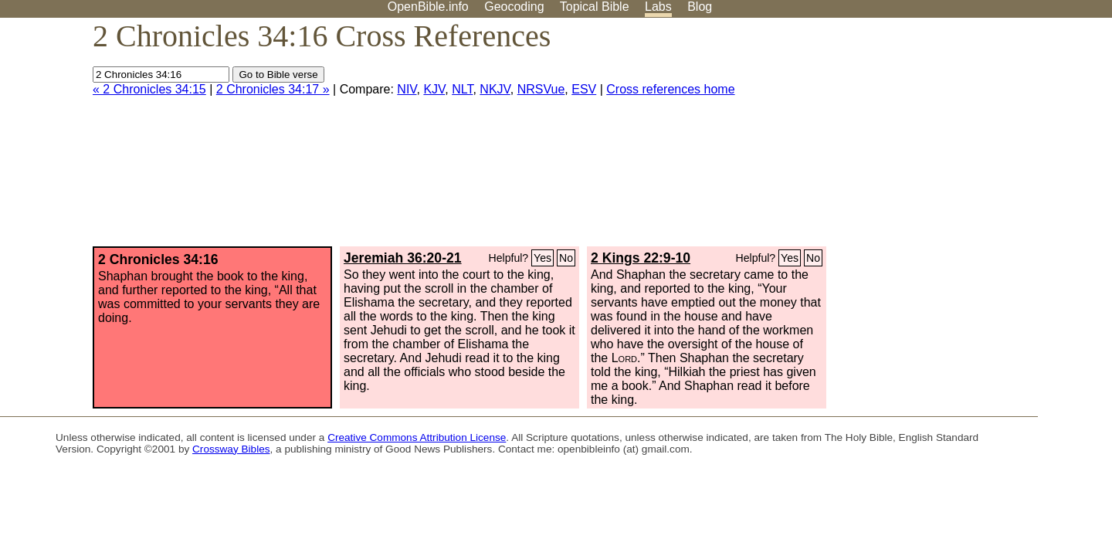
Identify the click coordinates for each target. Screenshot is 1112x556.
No (566, 258)
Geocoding (514, 6)
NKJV (495, 89)
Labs (658, 6)
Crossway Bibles (231, 449)
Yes (542, 258)
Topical (594, 6)
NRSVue (541, 89)
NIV (406, 89)
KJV (434, 89)
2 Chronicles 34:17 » (273, 89)
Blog (699, 6)
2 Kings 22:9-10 (640, 258)
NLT (462, 89)
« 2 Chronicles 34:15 (149, 89)
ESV (583, 89)
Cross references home (670, 89)
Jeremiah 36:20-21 (403, 258)
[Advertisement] (956, 138)
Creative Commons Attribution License (416, 437)
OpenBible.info (428, 6)
